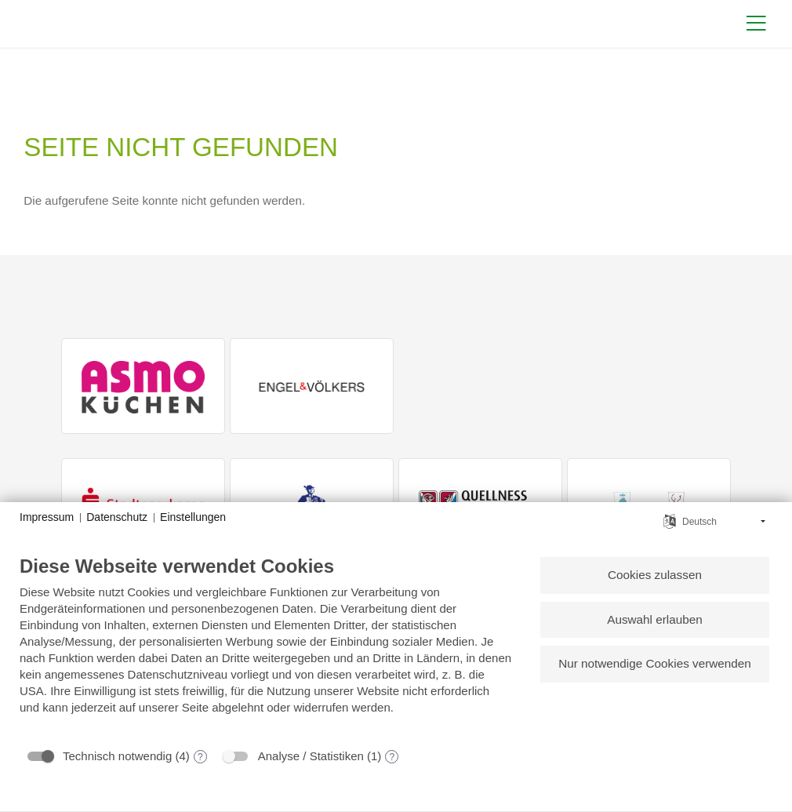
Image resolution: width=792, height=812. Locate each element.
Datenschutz (116, 517)
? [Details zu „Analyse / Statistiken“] (392, 757)
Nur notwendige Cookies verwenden (654, 665)
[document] (266, 646)
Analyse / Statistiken (311, 756)
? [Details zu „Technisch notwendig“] (200, 757)
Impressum (47, 517)
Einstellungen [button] (193, 517)
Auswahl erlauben (654, 620)
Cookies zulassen (654, 575)
